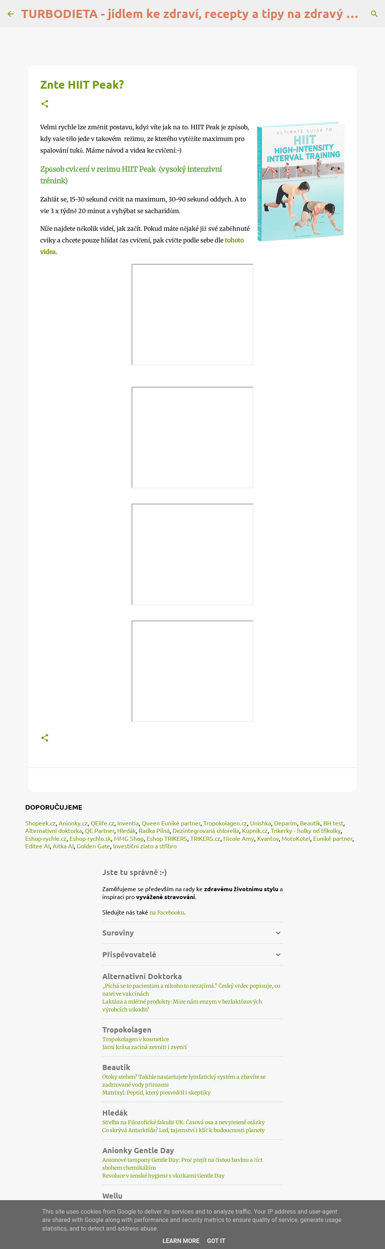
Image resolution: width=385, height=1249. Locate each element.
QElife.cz (102, 823)
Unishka (260, 823)
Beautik (310, 823)
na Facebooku (167, 912)
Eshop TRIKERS (167, 838)
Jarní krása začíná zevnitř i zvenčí (144, 1047)
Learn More (180, 1240)
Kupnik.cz (255, 830)
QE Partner (99, 830)
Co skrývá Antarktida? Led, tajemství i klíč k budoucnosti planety (183, 1130)
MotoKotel (296, 838)
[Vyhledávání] (374, 14)
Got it (216, 1240)
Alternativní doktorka (53, 830)
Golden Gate (93, 845)
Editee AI (37, 845)
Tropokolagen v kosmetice (135, 1039)
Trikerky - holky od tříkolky (306, 830)
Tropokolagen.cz (225, 823)
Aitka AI (63, 845)
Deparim (285, 823)
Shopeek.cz (40, 823)
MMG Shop (129, 838)
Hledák (126, 830)
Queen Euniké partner (171, 823)
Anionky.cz (73, 823)
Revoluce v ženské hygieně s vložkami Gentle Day (163, 1175)
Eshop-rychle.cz (46, 838)
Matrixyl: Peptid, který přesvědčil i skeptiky (156, 1092)
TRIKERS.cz (205, 838)
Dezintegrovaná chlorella (206, 830)
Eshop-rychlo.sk (90, 838)
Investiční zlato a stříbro (145, 845)
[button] (44, 104)
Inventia (128, 823)
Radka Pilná (154, 830)
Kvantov (268, 838)
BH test (333, 823)
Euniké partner (332, 838)
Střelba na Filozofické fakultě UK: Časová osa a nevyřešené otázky (183, 1122)
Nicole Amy (238, 838)
